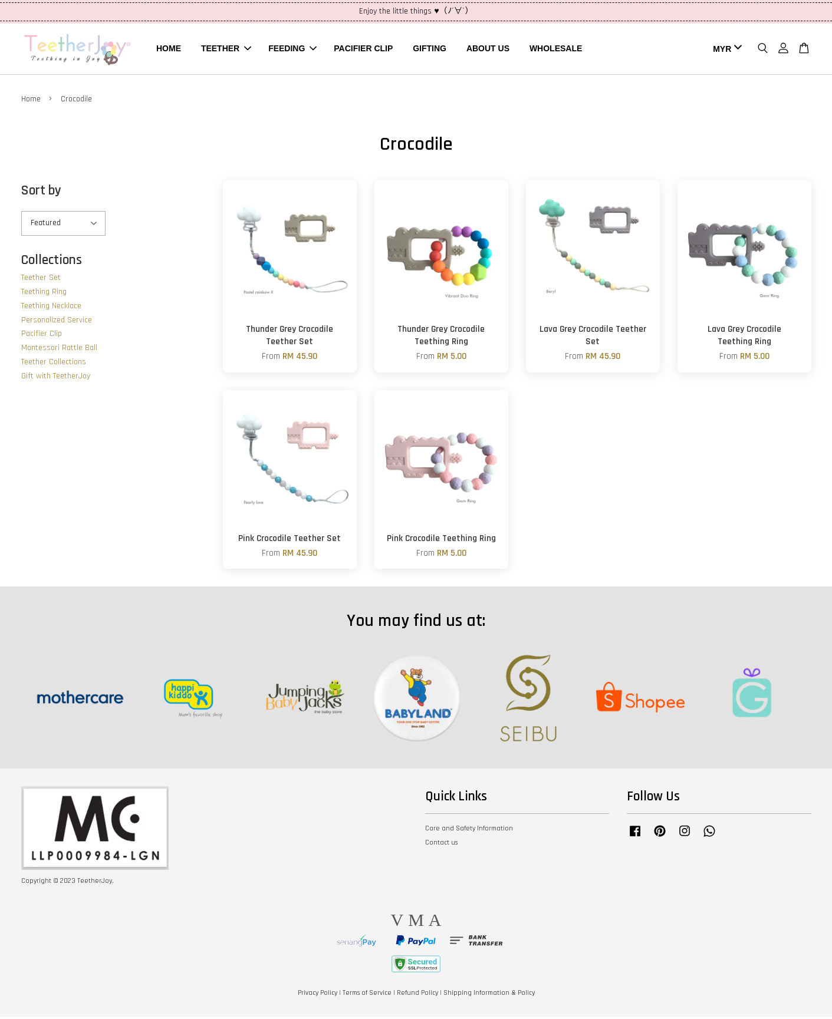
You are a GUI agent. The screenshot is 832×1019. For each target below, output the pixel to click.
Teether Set (41, 280)
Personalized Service (56, 322)
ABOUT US (487, 49)
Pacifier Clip (41, 336)
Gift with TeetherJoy (55, 378)
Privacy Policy (317, 995)
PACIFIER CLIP (363, 49)
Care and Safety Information (469, 831)
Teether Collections (53, 365)
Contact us (441, 844)
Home (31, 101)
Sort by (41, 193)
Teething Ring (44, 294)
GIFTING (429, 49)
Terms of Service (367, 995)
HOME (168, 49)
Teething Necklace (51, 308)
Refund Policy (417, 995)
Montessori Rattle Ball (59, 350)
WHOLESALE (556, 49)
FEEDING (292, 49)
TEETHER (226, 49)
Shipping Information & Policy (489, 995)
